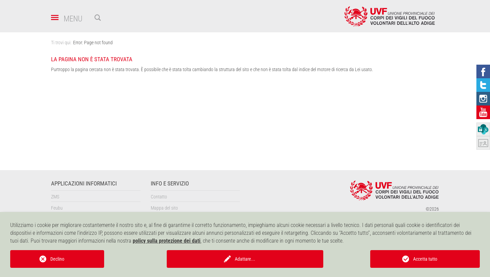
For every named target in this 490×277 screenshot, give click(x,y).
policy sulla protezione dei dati (166, 241)
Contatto (159, 196)
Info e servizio (170, 183)
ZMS (55, 196)
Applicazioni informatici (84, 183)
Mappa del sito (164, 208)
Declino (57, 259)
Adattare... (245, 259)
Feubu (57, 208)
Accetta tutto (425, 259)
